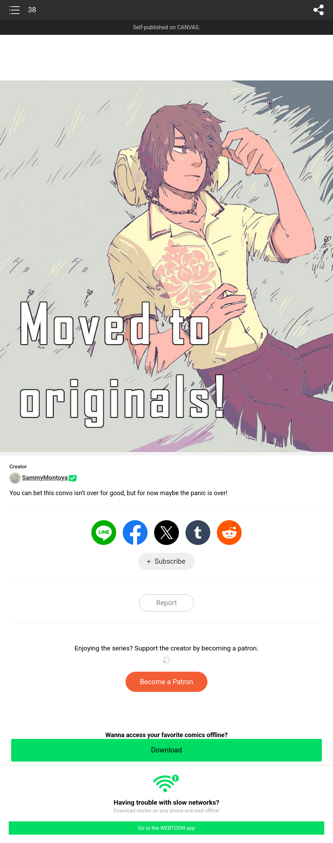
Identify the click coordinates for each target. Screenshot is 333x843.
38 (32, 10)
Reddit (229, 532)
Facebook (135, 532)
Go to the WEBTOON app (166, 828)
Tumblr (198, 532)
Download (166, 750)
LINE (103, 532)
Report (166, 603)
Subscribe (169, 561)
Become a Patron (166, 682)
